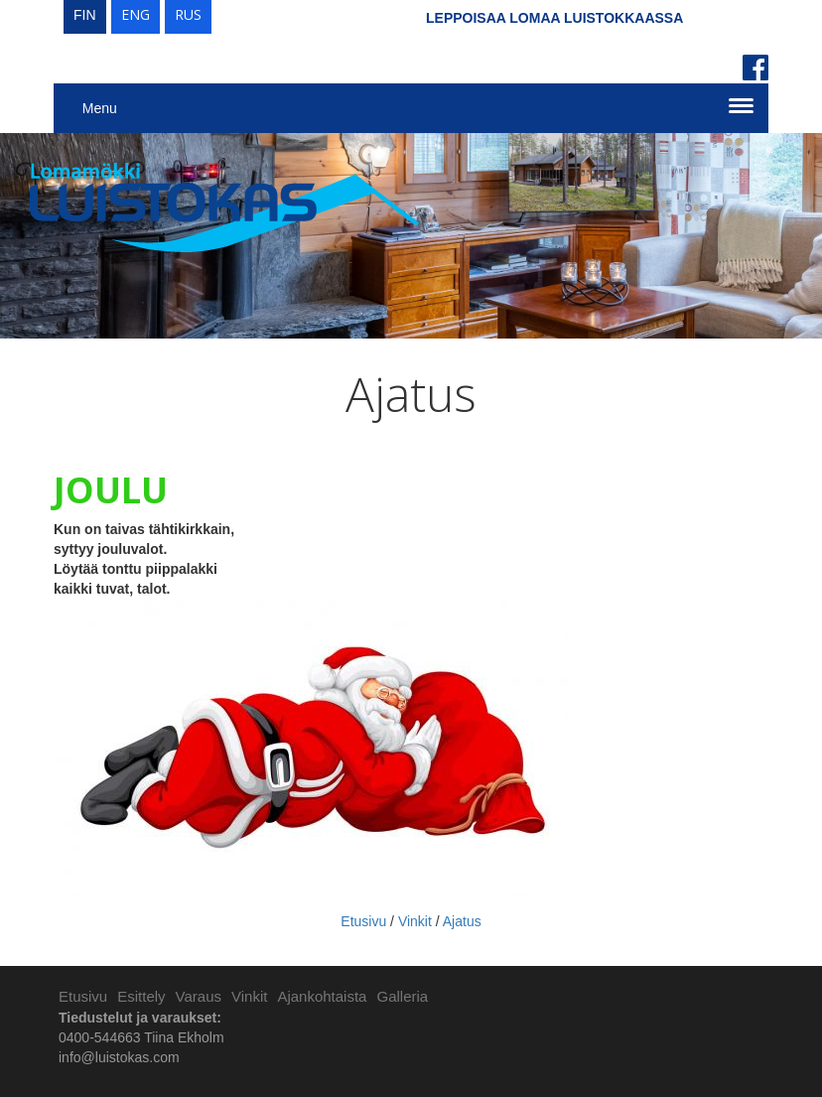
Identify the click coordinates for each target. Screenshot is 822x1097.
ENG (135, 14)
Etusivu (363, 921)
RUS (188, 14)
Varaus (198, 996)
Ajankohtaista (321, 996)
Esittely (141, 996)
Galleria (402, 996)
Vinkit (415, 921)
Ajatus (462, 921)
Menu (99, 108)
